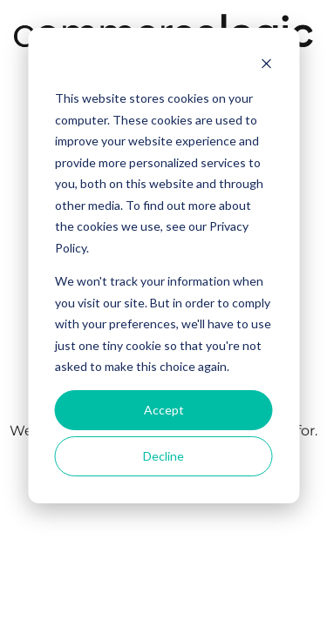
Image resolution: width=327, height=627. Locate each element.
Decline (163, 455)
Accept (164, 409)
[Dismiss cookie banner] (266, 66)
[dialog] (163, 265)
